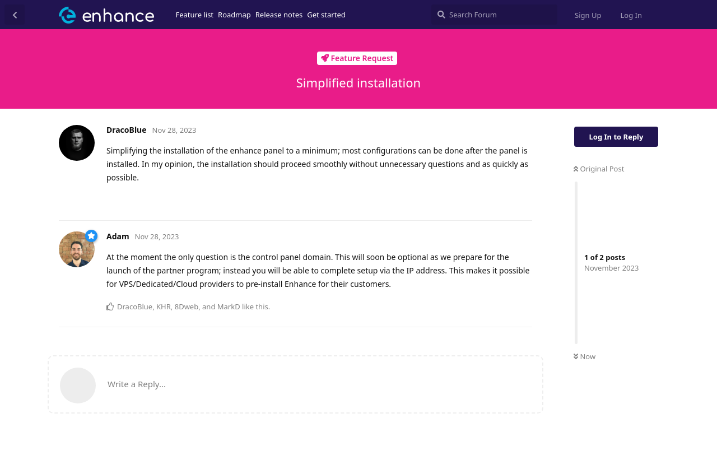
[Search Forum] (494, 14)
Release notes (279, 15)
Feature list (195, 15)
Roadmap (234, 15)
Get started (326, 15)
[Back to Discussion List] (14, 14)
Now (584, 356)
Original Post (599, 169)
